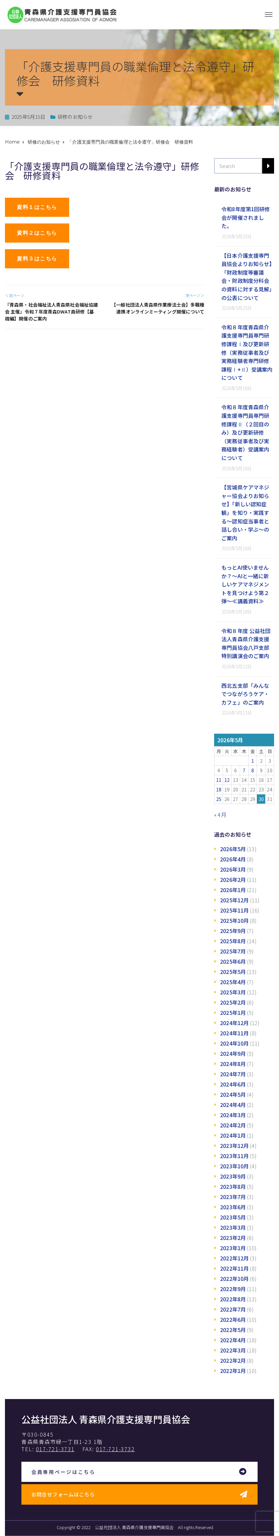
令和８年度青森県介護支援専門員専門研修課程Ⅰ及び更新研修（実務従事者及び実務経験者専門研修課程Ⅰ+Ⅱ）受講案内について (246, 352)
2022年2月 (233, 1360)
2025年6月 (233, 961)
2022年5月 (233, 1330)
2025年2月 (233, 1002)
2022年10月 (234, 1279)
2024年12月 (234, 1023)
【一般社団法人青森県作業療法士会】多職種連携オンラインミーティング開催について (157, 308)
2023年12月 (234, 1146)
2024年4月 (233, 1105)
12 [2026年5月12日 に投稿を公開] (227, 780)
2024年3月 (233, 1115)
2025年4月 (233, 982)
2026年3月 (233, 869)
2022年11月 (234, 1268)
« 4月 (220, 814)
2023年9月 (233, 1176)
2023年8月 (233, 1186)
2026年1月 (233, 890)
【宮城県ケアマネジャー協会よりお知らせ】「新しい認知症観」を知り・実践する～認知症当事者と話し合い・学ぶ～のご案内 (245, 512)
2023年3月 (233, 1227)
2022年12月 (234, 1258)
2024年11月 (234, 1033)
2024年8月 (233, 1064)
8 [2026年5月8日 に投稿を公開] (252, 770)
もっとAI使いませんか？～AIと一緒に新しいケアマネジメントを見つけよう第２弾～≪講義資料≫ (245, 584)
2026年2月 (233, 880)
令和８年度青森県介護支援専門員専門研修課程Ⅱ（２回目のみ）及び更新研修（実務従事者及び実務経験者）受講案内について (245, 432)
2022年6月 (233, 1319)
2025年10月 (234, 920)
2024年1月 (233, 1135)
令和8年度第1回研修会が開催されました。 (245, 217)
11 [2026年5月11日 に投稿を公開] (218, 780)
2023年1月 (233, 1248)
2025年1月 (233, 1013)
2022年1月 (233, 1371)
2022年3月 (233, 1350)
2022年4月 (233, 1340)
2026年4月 (233, 859)
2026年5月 (233, 849)
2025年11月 (234, 910)
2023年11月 (234, 1156)
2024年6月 (233, 1084)
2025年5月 (233, 972)
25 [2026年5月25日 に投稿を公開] (218, 799)
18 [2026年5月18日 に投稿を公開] (218, 789)
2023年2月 (233, 1238)
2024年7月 (233, 1074)
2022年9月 (233, 1289)
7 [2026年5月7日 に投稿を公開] (244, 770)
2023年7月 (233, 1197)
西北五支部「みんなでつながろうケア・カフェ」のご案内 (245, 694)
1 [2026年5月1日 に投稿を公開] (252, 760)
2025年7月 (233, 951)
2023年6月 (233, 1207)
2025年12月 (234, 900)
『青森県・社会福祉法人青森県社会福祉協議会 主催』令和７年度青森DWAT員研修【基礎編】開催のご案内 (51, 311)
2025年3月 (233, 992)
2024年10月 (234, 1043)
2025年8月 (233, 941)
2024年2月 (233, 1125)
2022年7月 (233, 1309)
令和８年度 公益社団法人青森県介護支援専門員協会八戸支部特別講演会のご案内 (245, 643)
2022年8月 (233, 1299)
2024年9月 (233, 1053)
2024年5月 (233, 1094)
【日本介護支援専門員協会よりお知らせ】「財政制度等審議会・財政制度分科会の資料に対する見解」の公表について (246, 276)
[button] (37, 207)
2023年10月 (234, 1166)
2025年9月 (233, 931)
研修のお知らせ (75, 116)
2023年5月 (233, 1217)
